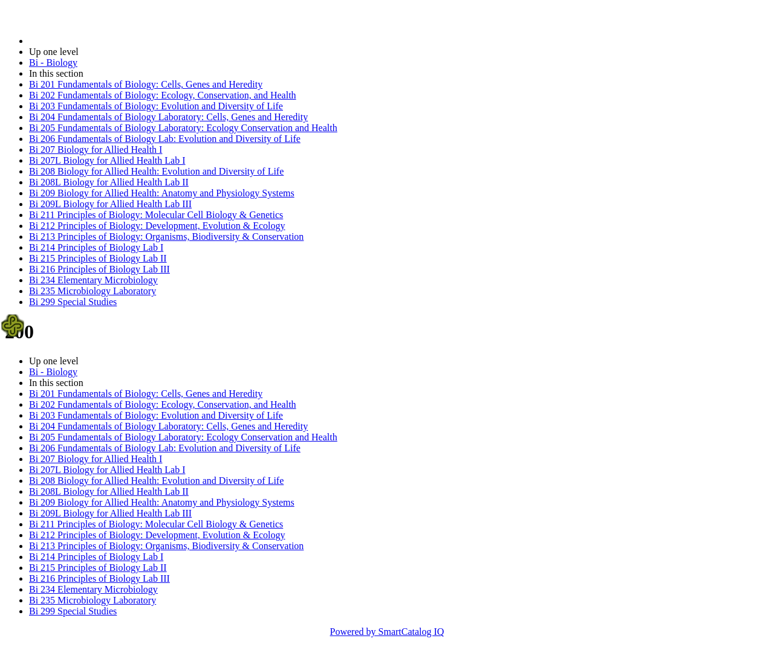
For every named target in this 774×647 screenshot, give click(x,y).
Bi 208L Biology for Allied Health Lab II (109, 182)
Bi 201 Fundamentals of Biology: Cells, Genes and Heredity (145, 84)
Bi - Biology (53, 62)
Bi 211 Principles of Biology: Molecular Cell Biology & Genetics (156, 215)
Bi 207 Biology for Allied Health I (95, 149)
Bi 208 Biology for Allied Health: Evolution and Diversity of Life (156, 171)
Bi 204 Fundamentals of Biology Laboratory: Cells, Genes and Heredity (168, 117)
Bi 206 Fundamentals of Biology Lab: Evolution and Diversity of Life (165, 139)
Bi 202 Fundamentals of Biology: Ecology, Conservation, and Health (162, 95)
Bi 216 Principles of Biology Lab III (99, 269)
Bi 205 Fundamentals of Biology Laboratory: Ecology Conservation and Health (183, 128)
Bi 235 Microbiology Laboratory (92, 291)
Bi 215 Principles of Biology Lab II (98, 258)
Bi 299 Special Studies (73, 302)
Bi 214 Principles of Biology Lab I (96, 247)
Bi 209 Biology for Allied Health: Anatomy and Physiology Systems (161, 193)
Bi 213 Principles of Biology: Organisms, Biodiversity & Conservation (166, 236)
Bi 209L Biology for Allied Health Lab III (110, 204)
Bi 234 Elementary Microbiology (93, 280)
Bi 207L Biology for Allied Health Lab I (107, 160)
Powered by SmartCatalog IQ (387, 631)
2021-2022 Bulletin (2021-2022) (92, 41)
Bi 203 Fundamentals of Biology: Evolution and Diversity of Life (156, 106)
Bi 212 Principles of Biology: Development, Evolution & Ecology (157, 225)
